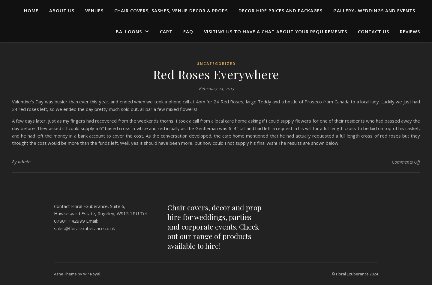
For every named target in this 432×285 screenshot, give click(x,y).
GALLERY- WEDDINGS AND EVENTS (374, 10)
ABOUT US (61, 10)
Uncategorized (216, 63)
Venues (94, 10)
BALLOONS (129, 31)
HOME (31, 10)
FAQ (188, 31)
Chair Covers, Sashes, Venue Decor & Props (171, 10)
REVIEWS (410, 31)
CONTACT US (373, 31)
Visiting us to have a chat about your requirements (275, 31)
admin (24, 162)
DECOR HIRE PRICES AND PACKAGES (280, 10)
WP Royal (91, 274)
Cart (166, 31)
